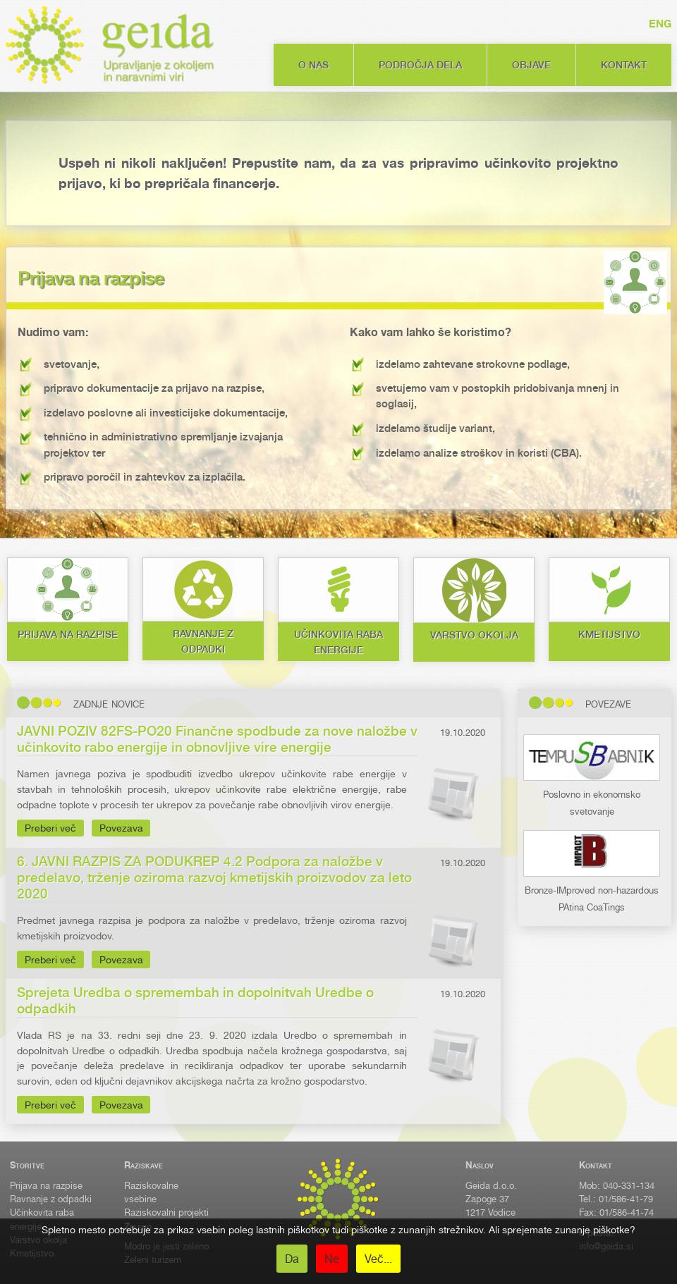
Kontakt (624, 64)
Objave (531, 64)
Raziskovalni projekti (166, 1212)
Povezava (121, 828)
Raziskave (143, 1165)
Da (292, 1259)
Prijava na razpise (46, 1185)
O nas (313, 64)
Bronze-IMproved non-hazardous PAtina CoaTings (591, 890)
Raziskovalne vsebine (151, 1192)
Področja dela (420, 64)
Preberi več (50, 828)
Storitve (27, 1165)
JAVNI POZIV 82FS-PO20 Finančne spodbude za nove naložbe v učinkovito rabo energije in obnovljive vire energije (217, 739)
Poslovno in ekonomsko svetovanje (591, 794)
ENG (660, 23)
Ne (331, 1259)
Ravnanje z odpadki (51, 1199)
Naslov (479, 1165)
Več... (378, 1259)
